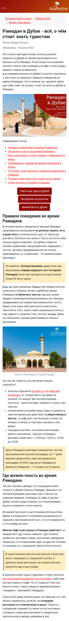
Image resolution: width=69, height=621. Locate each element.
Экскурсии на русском (34, 199)
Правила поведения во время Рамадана (32, 147)
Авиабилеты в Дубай (34, 207)
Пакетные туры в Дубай (34, 191)
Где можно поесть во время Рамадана (31, 151)
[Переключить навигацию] (3, 8)
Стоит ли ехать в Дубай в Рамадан (29, 182)
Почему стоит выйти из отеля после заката (34, 178)
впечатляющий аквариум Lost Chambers (27, 578)
